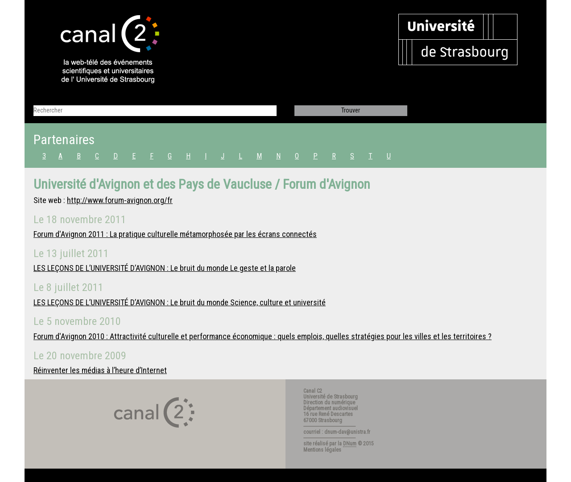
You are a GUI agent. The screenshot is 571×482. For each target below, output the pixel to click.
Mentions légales (322, 450)
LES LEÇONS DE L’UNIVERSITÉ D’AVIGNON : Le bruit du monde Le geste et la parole (164, 268)
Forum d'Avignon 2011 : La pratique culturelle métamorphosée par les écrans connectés (175, 234)
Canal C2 (312, 391)
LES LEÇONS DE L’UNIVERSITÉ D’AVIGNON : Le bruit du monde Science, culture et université (179, 302)
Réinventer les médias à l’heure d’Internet (100, 370)
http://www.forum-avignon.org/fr (120, 200)
